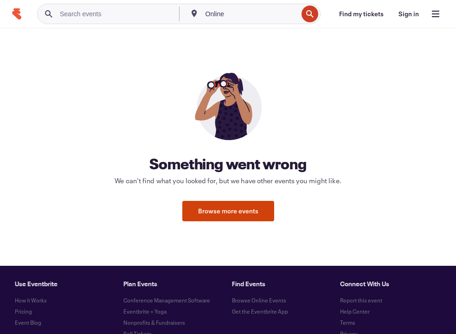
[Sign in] (408, 14)
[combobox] (251, 14)
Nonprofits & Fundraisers (154, 322)
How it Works (31, 300)
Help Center (355, 311)
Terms (347, 322)
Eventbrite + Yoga (145, 311)
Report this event (361, 300)
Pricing (23, 311)
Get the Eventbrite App (260, 311)
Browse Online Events (259, 300)
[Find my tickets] (361, 14)
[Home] (16, 13)
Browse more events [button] (228, 210)
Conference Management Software (166, 300)
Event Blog (28, 322)
